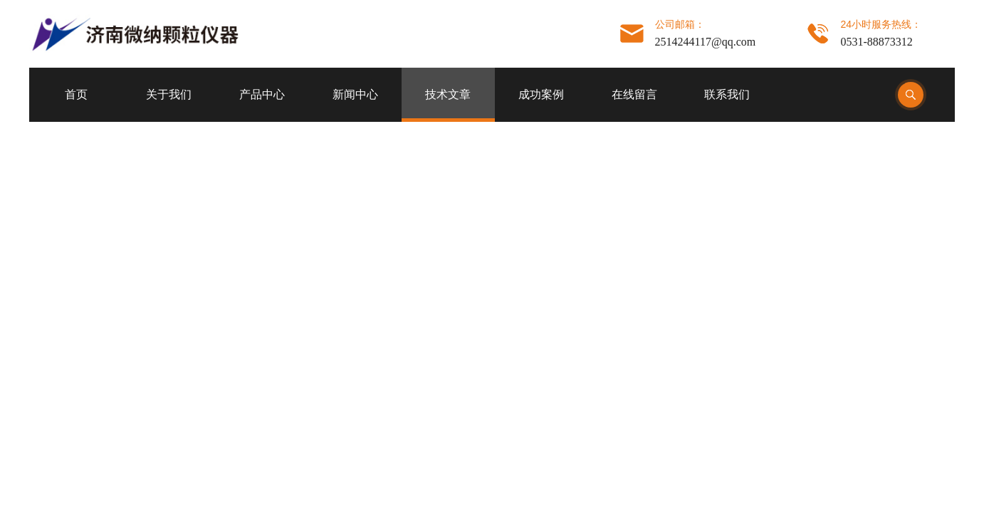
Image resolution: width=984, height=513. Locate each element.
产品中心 (262, 94)
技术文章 (448, 94)
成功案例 (541, 94)
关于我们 (169, 94)
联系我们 (727, 94)
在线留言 (634, 94)
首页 (76, 94)
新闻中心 (355, 94)
